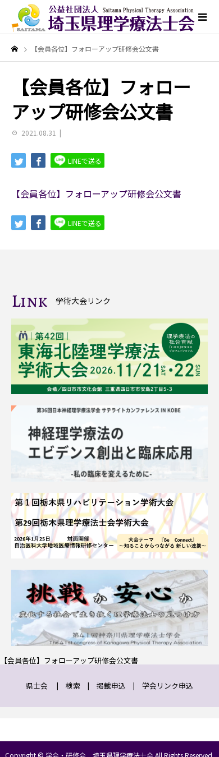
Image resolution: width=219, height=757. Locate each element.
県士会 (37, 685)
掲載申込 (111, 685)
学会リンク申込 (167, 685)
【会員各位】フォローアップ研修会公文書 (96, 193)
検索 (73, 685)
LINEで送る (77, 160)
